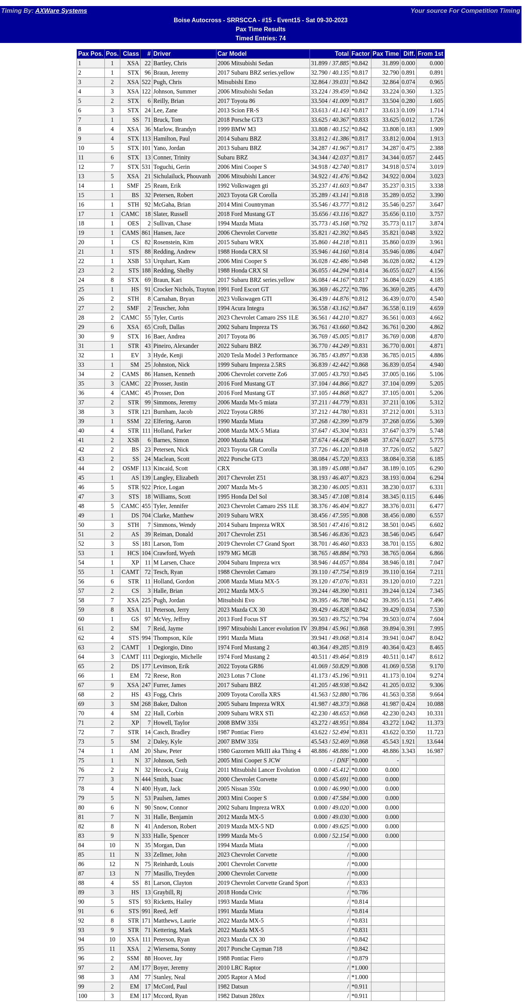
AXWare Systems (61, 10)
